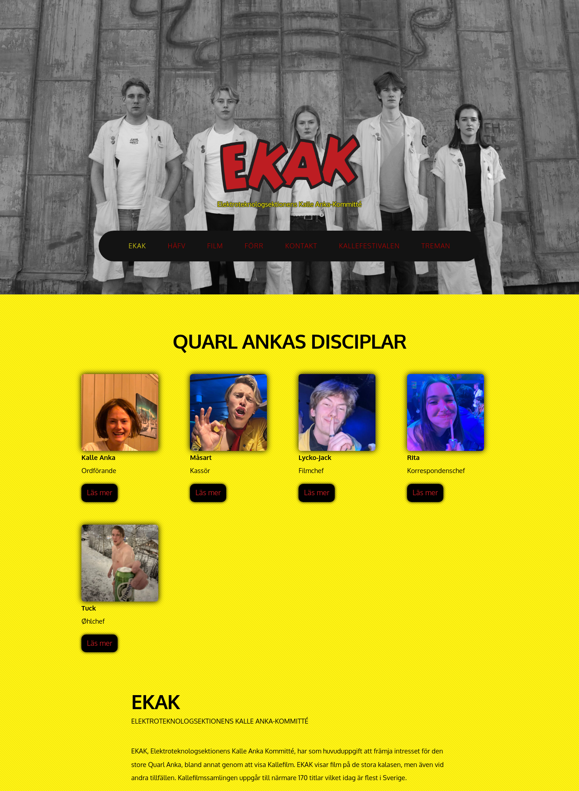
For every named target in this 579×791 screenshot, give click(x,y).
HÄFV (177, 246)
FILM (215, 246)
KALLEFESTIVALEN (369, 246)
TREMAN (436, 246)
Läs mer (99, 492)
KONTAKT (301, 246)
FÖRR (254, 246)
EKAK (137, 246)
